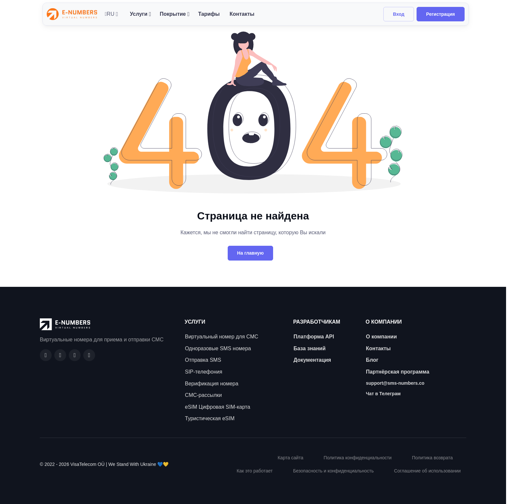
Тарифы (209, 14)
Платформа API (314, 336)
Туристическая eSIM (210, 418)
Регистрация (440, 14)
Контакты (242, 14)
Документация (312, 360)
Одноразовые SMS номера (218, 348)
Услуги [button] (138, 14)
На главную (250, 253)
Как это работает (255, 470)
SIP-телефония (203, 372)
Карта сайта (290, 457)
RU (110, 14)
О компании (381, 336)
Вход (398, 14)
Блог (372, 360)
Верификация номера (211, 383)
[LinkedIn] (75, 355)
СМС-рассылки (203, 395)
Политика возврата (432, 457)
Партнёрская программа (397, 372)
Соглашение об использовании (427, 470)
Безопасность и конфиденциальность (333, 470)
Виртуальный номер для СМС (221, 336)
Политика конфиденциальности (358, 457)
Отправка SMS (203, 360)
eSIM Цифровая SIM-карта (217, 407)
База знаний (310, 348)
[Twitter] (89, 355)
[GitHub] (60, 355)
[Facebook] (46, 355)
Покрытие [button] (173, 14)
